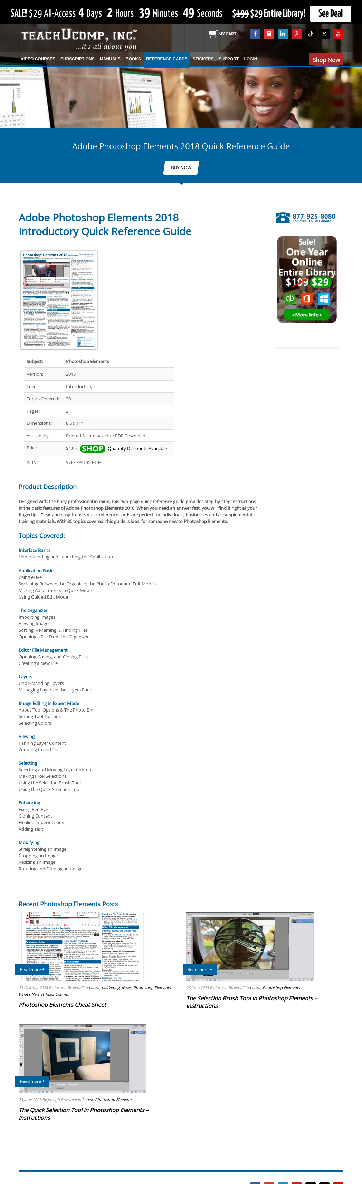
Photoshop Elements (152, 987)
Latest (94, 987)
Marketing (111, 987)
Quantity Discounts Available (123, 448)
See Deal (330, 14)
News (126, 987)
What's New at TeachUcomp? (44, 994)
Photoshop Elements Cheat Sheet (62, 1005)
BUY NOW (181, 167)
